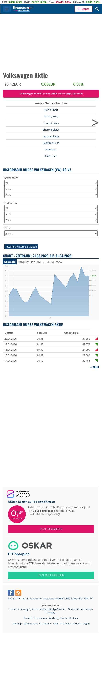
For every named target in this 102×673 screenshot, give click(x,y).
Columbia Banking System (23, 609)
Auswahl (10, 262)
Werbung (54, 618)
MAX (59, 262)
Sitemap (17, 623)
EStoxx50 (86, 2)
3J (48, 262)
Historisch (51, 156)
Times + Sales (51, 123)
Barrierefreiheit (69, 618)
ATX (11, 2)
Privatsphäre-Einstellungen (75, 623)
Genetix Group (76, 609)
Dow (59, 2)
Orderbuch (51, 149)
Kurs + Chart (51, 110)
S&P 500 (88, 598)
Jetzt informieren (51, 529)
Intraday (23, 262)
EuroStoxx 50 (34, 598)
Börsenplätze (51, 136)
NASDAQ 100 (62, 598)
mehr (96, 367)
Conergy (50, 612)
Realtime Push (51, 143)
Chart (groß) (51, 116)
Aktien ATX (14, 598)
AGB (55, 623)
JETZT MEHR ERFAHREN (51, 575)
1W (33, 262)
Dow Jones (48, 598)
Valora (89, 609)
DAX (34, 2)
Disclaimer (45, 623)
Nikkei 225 (77, 598)
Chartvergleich (51, 129)
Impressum (40, 618)
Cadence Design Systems (53, 609)
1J (44, 262)
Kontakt (28, 618)
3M (39, 262)
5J (52, 262)
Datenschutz (30, 623)
